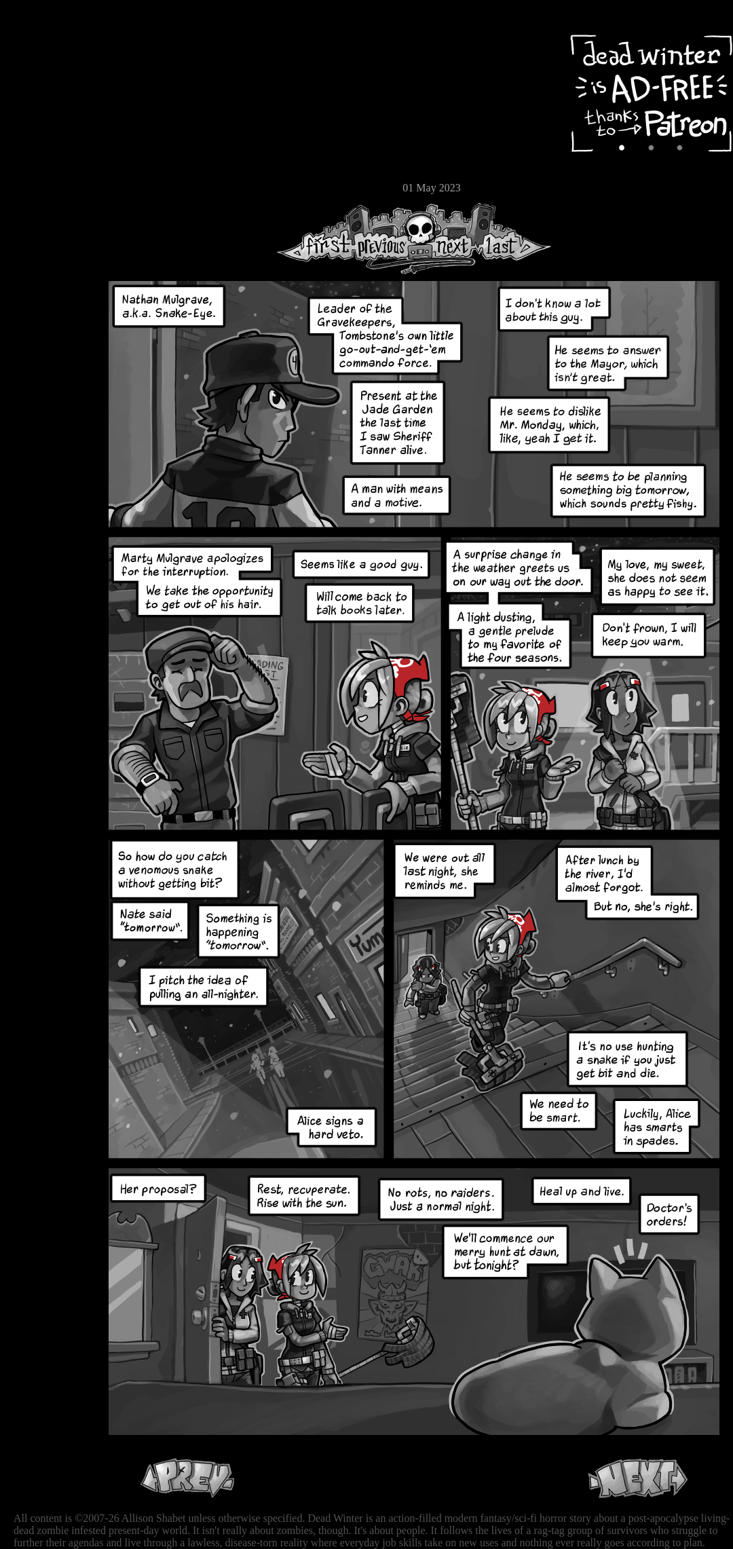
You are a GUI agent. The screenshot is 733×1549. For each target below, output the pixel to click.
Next (448, 238)
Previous (387, 238)
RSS (51, 211)
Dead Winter (102, 43)
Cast (51, 120)
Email (51, 186)
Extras (51, 143)
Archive (51, 97)
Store (51, 164)
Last (514, 238)
